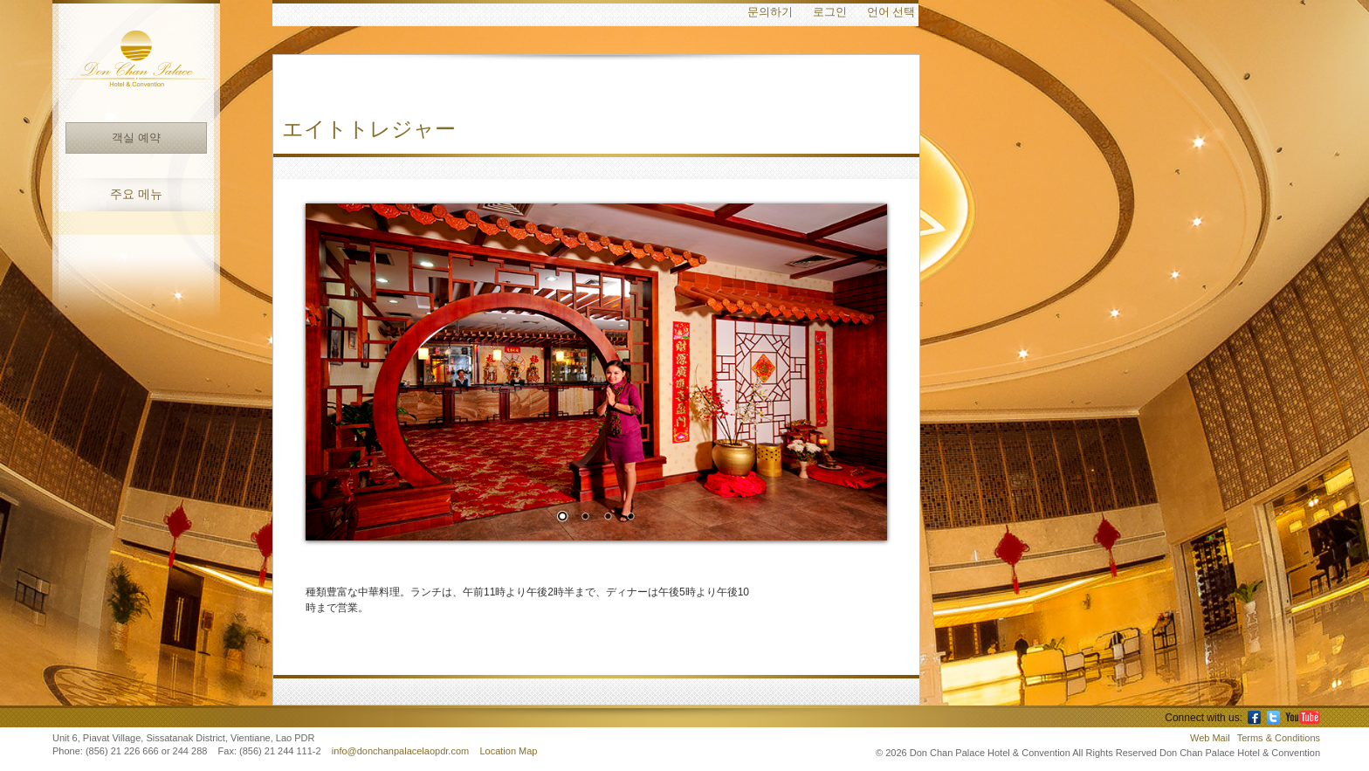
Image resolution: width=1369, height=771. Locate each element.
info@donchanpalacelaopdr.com (401, 751)
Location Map (508, 751)
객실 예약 (136, 137)
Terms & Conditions (1278, 738)
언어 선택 (891, 12)
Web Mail (1210, 738)
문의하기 (770, 12)
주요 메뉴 (136, 194)
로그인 (830, 12)
